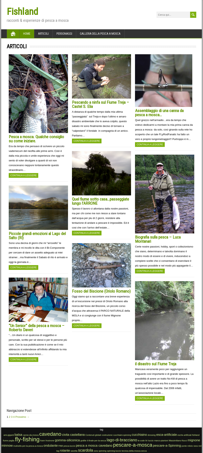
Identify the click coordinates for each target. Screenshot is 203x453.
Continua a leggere (23, 175)
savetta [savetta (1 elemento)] (74, 451)
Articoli (43, 33)
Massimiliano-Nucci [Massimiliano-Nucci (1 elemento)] (178, 440)
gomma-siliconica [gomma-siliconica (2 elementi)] (67, 440)
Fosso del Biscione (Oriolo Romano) (101, 291)
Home (26, 33)
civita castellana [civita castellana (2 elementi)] (73, 434)
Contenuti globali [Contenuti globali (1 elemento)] (93, 435)
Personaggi (64, 33)
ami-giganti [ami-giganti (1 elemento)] (9, 435)
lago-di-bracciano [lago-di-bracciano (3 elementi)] (122, 440)
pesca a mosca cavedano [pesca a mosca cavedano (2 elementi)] (94, 445)
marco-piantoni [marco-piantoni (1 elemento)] (161, 440)
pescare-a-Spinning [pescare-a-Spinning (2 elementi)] (167, 445)
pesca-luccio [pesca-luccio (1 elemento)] (69, 446)
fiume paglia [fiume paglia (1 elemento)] (8, 440)
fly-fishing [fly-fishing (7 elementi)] (27, 439)
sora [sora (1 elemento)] (96, 451)
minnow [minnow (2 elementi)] (7, 445)
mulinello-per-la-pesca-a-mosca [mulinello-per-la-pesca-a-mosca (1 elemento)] (28, 446)
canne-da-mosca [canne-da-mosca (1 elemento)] (31, 435)
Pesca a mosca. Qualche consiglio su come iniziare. (36, 138)
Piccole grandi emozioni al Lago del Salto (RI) (37, 235)
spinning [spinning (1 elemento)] (102, 451)
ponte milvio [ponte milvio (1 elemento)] (187, 446)
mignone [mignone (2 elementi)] (194, 440)
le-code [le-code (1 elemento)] (141, 440)
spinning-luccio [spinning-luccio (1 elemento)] (114, 451)
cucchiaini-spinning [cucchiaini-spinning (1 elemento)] (122, 435)
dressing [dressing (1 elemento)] (152, 435)
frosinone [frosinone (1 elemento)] (50, 440)
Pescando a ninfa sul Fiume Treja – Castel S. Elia (100, 104)
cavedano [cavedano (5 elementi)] (50, 434)
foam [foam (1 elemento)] (42, 440)
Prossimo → (22, 416)
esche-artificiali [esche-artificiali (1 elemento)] (185, 435)
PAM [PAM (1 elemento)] (60, 446)
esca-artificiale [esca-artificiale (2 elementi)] (166, 434)
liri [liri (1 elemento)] (146, 440)
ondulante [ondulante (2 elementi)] (51, 445)
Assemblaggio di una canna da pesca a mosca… (159, 112)
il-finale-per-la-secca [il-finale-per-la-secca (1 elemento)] (96, 440)
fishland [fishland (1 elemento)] (195, 435)
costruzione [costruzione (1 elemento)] (107, 435)
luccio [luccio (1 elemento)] (150, 440)
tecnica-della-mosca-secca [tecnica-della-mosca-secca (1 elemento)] (134, 451)
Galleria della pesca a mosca (100, 33)
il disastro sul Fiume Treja (155, 364)
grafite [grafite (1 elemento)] (83, 440)
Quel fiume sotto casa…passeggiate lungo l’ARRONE (100, 201)
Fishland (22, 11)
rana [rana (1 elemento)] (195, 446)
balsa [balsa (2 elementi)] (18, 434)
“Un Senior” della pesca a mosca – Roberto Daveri (36, 327)
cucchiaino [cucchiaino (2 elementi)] (139, 434)
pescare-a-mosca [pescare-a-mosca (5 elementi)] (132, 445)
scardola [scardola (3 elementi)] (85, 450)
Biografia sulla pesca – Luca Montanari (158, 239)
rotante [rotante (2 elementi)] (65, 450)
